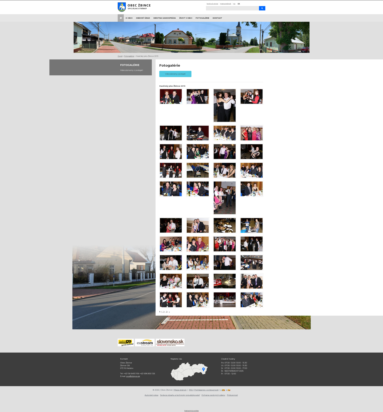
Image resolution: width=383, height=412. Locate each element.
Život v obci (185, 18)
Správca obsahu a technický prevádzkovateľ (180, 395)
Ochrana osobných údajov (213, 395)
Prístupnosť (232, 395)
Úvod (120, 56)
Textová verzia (212, 4)
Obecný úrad (143, 18)
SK (239, 4)
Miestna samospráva (164, 18)
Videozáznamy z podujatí (131, 70)
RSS (234, 4)
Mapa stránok (225, 4)
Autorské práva (151, 395)
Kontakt (217, 18)
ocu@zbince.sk (133, 376)
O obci (129, 18)
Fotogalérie (202, 18)
